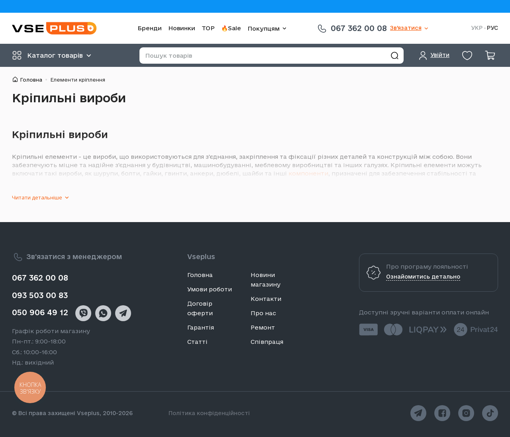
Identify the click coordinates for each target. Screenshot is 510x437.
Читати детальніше (37, 197)
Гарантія (200, 327)
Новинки (181, 28)
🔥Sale (231, 28)
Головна (31, 79)
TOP (208, 28)
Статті (197, 341)
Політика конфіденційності (209, 413)
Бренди (149, 28)
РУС (492, 28)
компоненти (308, 173)
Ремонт (263, 327)
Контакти (266, 298)
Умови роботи (209, 289)
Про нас (263, 313)
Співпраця (267, 341)
